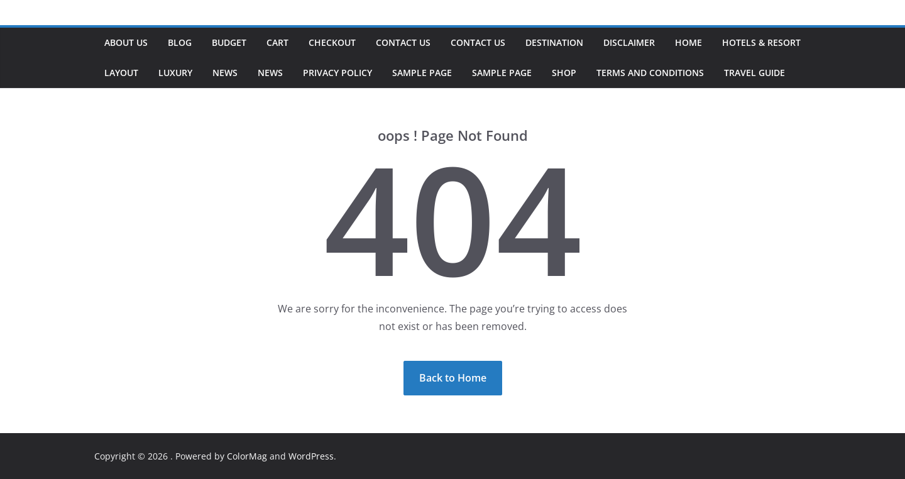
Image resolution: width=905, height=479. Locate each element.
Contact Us (403, 42)
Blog (180, 42)
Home (688, 42)
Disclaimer (629, 42)
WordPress (311, 456)
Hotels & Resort (761, 42)
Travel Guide (754, 73)
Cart (277, 42)
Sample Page (422, 73)
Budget (229, 42)
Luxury (175, 73)
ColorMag (247, 456)
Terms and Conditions (650, 73)
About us (126, 42)
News (225, 73)
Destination (554, 42)
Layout (121, 73)
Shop (564, 73)
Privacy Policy (337, 73)
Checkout (332, 42)
